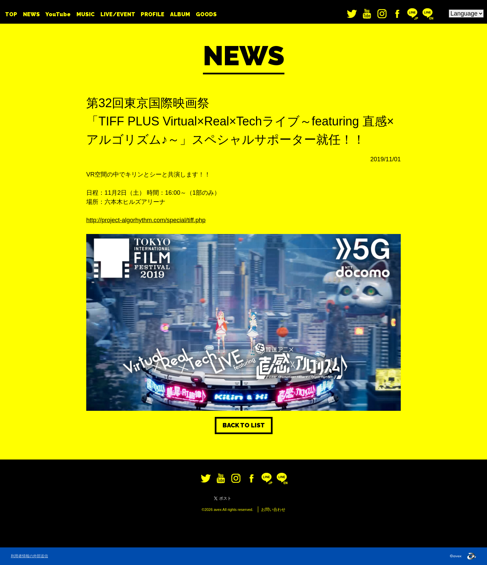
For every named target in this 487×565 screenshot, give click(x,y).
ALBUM (180, 14)
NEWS (31, 14)
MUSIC (85, 14)
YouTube (58, 14)
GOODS (206, 14)
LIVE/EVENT (117, 14)
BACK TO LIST (244, 425)
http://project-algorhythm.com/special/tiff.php (146, 220)
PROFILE (152, 14)
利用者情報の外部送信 (29, 556)
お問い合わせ (273, 509)
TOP (11, 14)
